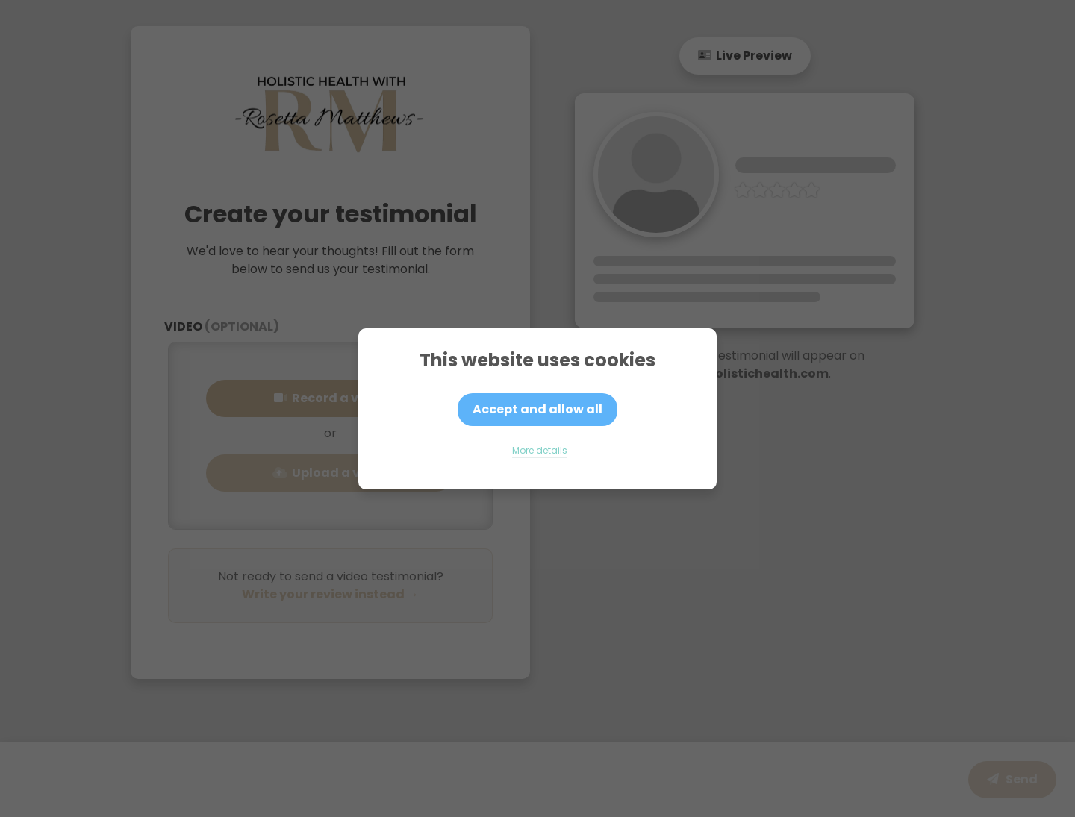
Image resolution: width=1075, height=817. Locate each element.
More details (539, 450)
